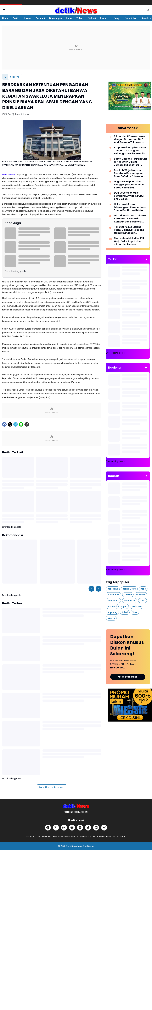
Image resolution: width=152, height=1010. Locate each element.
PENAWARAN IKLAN (86, 836)
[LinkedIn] (96, 827)
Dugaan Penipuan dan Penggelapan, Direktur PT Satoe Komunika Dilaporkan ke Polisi (129, 184)
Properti (104, 18)
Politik (16, 18)
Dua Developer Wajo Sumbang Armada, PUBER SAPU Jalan (129, 195)
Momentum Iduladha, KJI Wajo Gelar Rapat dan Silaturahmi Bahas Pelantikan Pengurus (129, 241)
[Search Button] (148, 10)
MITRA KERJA (119, 836)
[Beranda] (5, 77)
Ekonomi (40, 18)
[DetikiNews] (76, 806)
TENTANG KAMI (43, 836)
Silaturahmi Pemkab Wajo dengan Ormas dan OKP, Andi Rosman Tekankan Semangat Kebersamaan (129, 139)
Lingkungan (55, 18)
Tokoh (79, 18)
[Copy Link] (26, 424)
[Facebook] (4, 424)
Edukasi (92, 18)
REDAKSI (30, 836)
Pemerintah (130, 18)
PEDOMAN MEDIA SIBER (64, 836)
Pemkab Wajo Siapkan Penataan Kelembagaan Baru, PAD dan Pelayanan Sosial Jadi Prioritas (129, 173)
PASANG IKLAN (104, 836)
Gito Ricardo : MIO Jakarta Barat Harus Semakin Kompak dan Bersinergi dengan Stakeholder (130, 218)
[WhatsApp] (21, 424)
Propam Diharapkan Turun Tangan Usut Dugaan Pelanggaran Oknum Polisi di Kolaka (130, 150)
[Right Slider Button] (149, 18)
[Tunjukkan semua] (146, 259)
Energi (116, 18)
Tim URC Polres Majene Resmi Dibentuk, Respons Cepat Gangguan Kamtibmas (129, 230)
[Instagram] (64, 827)
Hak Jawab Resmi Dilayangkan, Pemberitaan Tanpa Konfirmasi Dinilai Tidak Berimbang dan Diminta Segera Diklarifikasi (130, 207)
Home (5, 18)
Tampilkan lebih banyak (52, 787)
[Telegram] (15, 424)
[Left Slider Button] (91, 589)
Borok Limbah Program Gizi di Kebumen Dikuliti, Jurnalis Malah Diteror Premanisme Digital (130, 161)
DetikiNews (71, 846)
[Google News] (80, 827)
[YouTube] (72, 827)
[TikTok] (88, 827)
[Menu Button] (4, 10)
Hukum (27, 18)
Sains (69, 18)
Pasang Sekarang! (128, 676)
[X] (10, 424)
